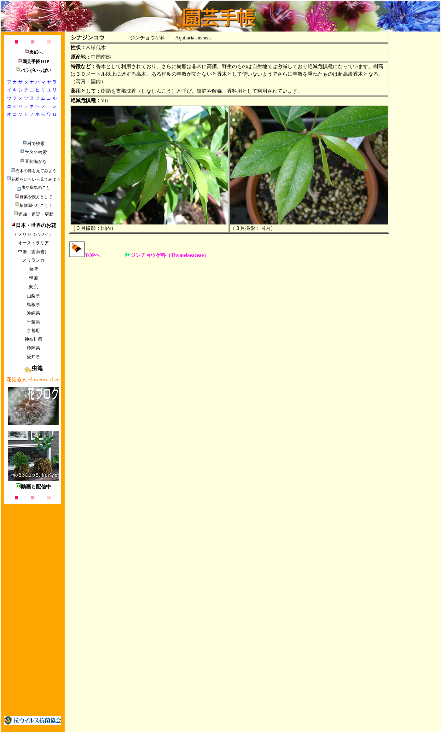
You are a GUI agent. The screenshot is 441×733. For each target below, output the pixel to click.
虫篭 (33, 368)
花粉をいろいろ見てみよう (33, 179)
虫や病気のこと (33, 187)
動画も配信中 (33, 486)
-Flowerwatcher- (33, 379)
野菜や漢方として (33, 197)
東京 (33, 286)
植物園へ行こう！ (33, 205)
